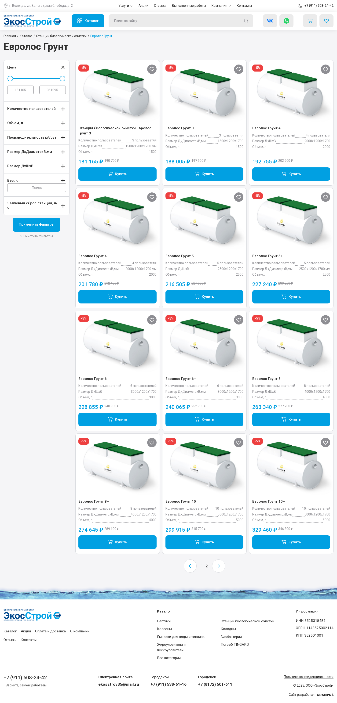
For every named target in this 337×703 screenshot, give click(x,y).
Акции (143, 5)
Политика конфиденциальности (308, 677)
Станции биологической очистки (247, 621)
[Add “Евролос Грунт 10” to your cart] (204, 542)
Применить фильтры (37, 224)
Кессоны (164, 629)
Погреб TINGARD (235, 644)
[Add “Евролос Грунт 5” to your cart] (204, 297)
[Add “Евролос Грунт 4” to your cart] (291, 174)
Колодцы (228, 629)
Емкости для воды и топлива (181, 637)
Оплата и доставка (50, 631)
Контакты (244, 5)
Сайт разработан (311, 695)
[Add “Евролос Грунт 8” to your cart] (291, 419)
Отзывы (160, 5)
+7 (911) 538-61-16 (168, 684)
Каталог (91, 21)
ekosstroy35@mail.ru (118, 684)
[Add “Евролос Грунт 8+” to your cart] (117, 542)
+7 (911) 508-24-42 (318, 5)
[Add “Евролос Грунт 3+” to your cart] (204, 174)
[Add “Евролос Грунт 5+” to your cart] (291, 297)
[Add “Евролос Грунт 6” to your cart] (117, 419)
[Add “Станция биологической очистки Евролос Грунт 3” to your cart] (117, 174)
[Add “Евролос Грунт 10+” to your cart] (291, 542)
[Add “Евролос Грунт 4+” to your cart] (117, 297)
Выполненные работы (189, 5)
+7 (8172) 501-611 (215, 684)
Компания (219, 5)
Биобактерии (231, 637)
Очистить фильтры (38, 236)
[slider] (10, 78)
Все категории (169, 658)
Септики (164, 621)
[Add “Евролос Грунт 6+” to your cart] (204, 419)
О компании (79, 631)
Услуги (123, 5)
